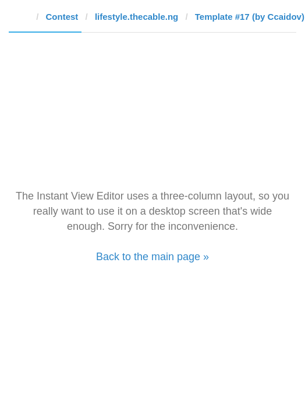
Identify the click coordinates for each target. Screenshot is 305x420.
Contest (62, 17)
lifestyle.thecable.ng (136, 17)
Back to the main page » (152, 256)
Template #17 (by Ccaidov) (249, 17)
